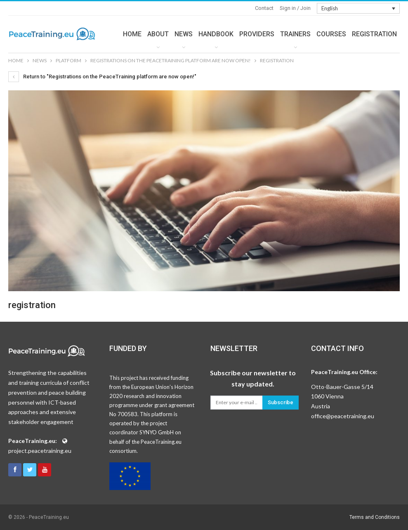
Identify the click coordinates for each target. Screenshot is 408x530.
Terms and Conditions (374, 517)
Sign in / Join (295, 8)
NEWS (184, 34)
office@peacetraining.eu (342, 415)
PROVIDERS (256, 34)
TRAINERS (295, 34)
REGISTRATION (374, 34)
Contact (264, 8)
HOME (132, 34)
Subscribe (280, 402)
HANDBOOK (215, 34)
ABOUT (158, 34)
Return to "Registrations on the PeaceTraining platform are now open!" (102, 76)
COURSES (331, 34)
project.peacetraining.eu (39, 450)
